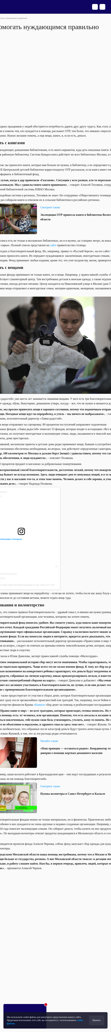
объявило (39, 704)
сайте (53, 245)
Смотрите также (50, 786)
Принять (96, 1020)
